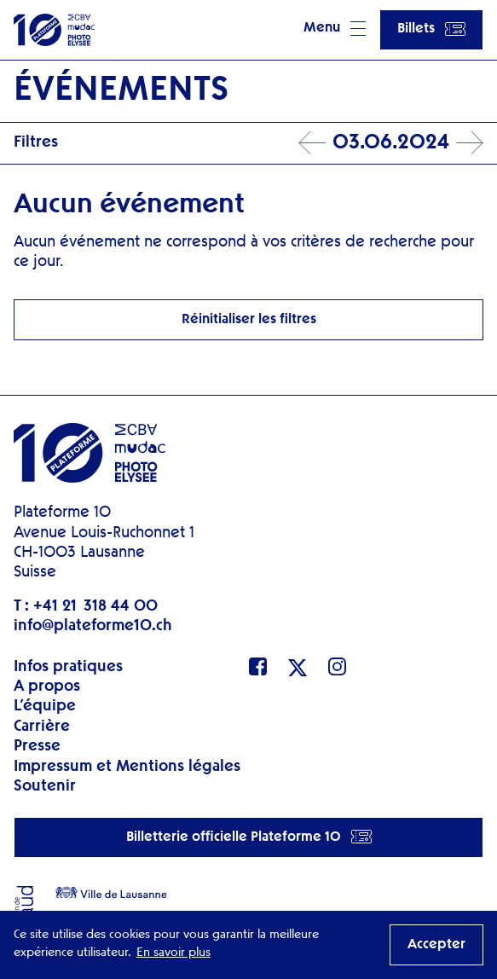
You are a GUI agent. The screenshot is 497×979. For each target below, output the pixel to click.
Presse (37, 746)
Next (469, 143)
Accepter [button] (436, 945)
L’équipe (45, 706)
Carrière (42, 726)
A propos (47, 686)
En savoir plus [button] (173, 953)
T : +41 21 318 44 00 (86, 606)
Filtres (36, 142)
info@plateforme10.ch (93, 626)
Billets (431, 29)
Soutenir (45, 786)
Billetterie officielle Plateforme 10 (249, 836)
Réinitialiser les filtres (249, 320)
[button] (334, 29)
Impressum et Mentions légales (127, 766)
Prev (312, 143)
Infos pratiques (68, 667)
